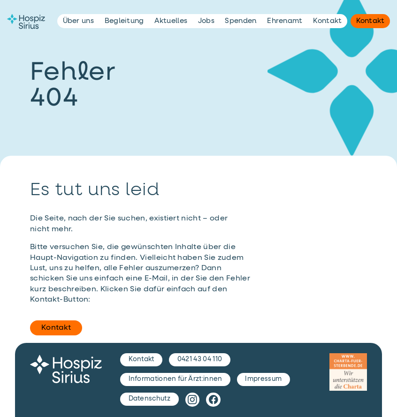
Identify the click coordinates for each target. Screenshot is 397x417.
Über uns (78, 20)
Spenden (240, 20)
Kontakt (56, 328)
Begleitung (124, 20)
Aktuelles (170, 20)
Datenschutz (150, 398)
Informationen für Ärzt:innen (175, 379)
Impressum (263, 379)
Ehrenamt (285, 20)
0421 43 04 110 (199, 359)
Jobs (206, 20)
